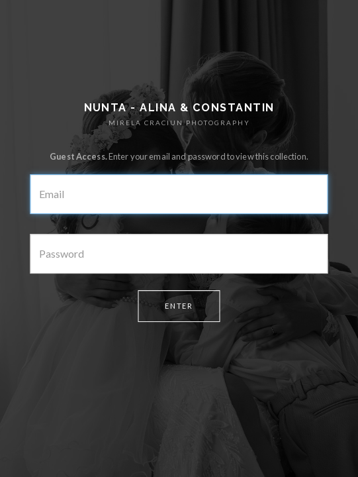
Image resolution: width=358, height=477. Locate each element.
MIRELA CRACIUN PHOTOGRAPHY (179, 123)
